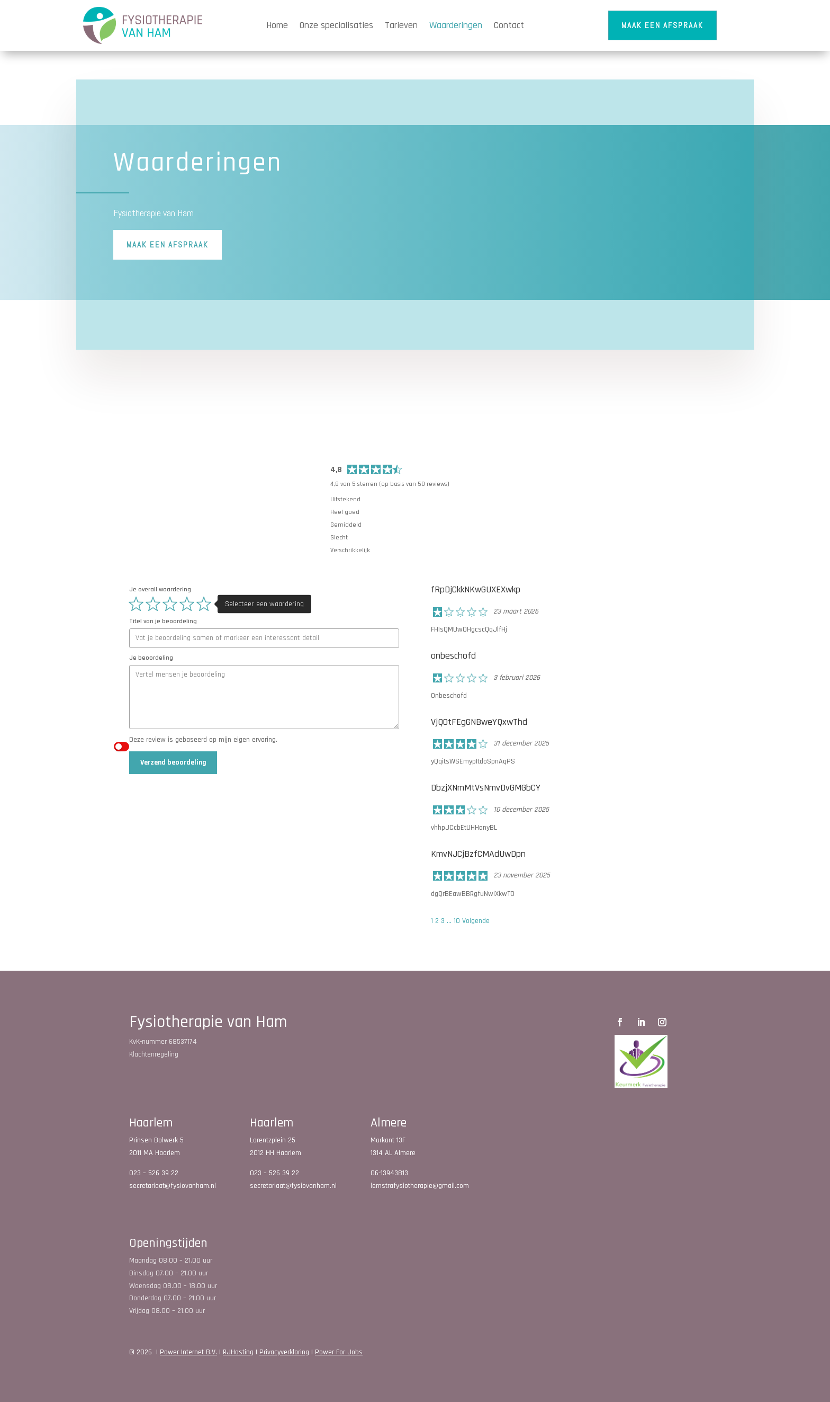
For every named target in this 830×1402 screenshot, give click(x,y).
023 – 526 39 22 (153, 1173)
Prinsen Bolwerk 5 (156, 1140)
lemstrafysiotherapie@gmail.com (420, 1186)
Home (277, 25)
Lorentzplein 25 (272, 1140)
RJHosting (238, 1352)
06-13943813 (389, 1173)
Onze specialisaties (336, 25)
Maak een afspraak (662, 25)
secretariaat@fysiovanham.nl (172, 1186)
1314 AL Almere (393, 1153)
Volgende (476, 921)
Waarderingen (455, 25)
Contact (509, 25)
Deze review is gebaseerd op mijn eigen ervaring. (203, 739)
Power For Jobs (339, 1352)
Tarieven (401, 25)
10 (457, 921)
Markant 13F (388, 1140)
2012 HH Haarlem (275, 1153)
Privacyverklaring (284, 1352)
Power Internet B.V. (188, 1352)
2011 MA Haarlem (154, 1153)
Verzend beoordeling (173, 762)
